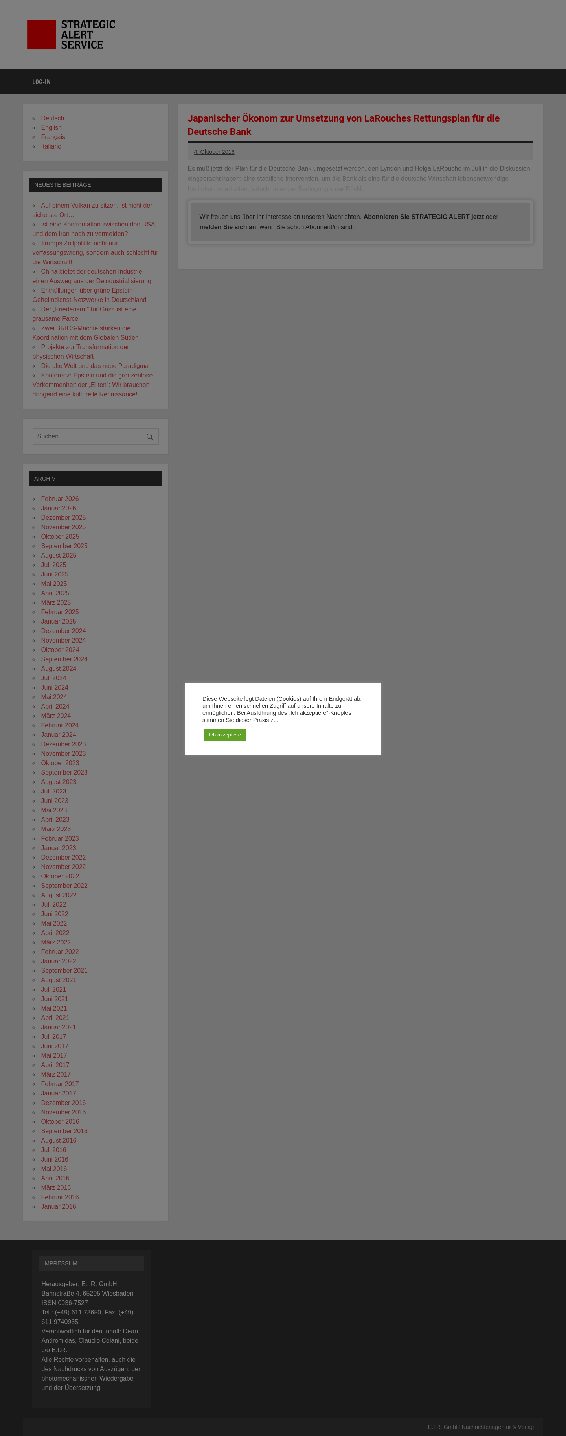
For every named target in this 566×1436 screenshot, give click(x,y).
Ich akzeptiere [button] (225, 735)
